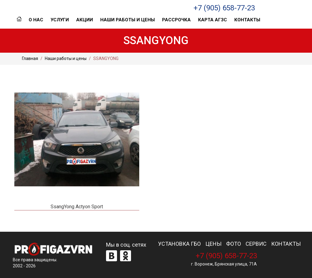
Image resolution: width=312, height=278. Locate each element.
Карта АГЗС (212, 20)
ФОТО (233, 244)
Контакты (247, 20)
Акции (84, 20)
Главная (19, 20)
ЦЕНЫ (213, 244)
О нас (36, 20)
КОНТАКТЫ (286, 244)
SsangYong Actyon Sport (77, 206)
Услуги (60, 20)
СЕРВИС (256, 244)
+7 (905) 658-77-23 (224, 8)
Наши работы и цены (127, 20)
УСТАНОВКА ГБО (179, 244)
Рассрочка (176, 20)
